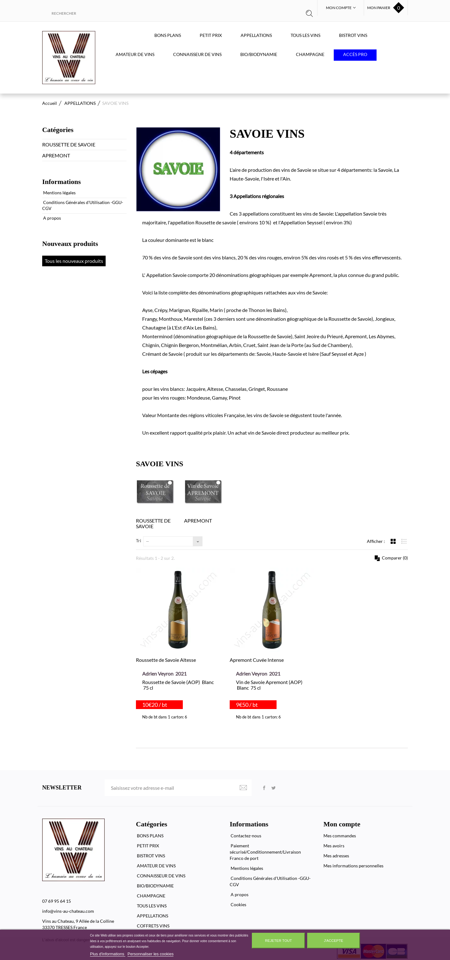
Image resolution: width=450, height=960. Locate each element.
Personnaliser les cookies (150, 954)
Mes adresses (336, 855)
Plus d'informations (107, 954)
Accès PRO (355, 54)
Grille (394, 541)
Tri (138, 540)
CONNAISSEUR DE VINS (197, 54)
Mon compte (341, 824)
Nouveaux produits (70, 244)
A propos (51, 218)
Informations (61, 182)
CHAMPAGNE (310, 54)
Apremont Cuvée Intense (257, 660)
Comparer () (394, 557)
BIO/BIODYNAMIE (258, 54)
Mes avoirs (333, 845)
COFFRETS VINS (152, 925)
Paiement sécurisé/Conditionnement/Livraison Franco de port (265, 852)
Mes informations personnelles (353, 865)
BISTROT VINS (353, 35)
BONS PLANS (167, 35)
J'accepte (333, 940)
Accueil (49, 103)
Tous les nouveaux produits (74, 261)
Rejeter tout (278, 940)
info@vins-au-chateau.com (68, 911)
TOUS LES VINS (305, 35)
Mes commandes (339, 835)
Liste (404, 541)
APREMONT (56, 155)
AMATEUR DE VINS (135, 54)
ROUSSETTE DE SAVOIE (68, 144)
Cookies (238, 904)
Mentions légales (59, 192)
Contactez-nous (245, 835)
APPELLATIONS (256, 35)
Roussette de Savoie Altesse (166, 660)
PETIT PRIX (211, 35)
